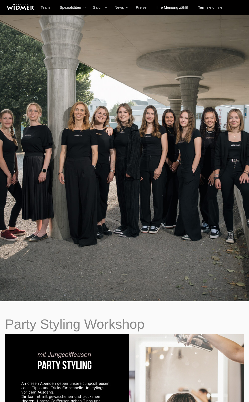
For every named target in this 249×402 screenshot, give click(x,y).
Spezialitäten (70, 7)
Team (45, 7)
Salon (98, 7)
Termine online (210, 7)
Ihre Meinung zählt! (172, 7)
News (119, 7)
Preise (141, 7)
